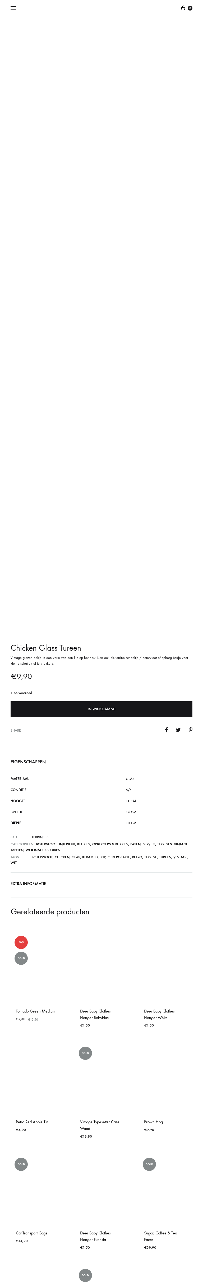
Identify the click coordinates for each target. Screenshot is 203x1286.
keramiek (90, 704)
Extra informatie (28, 730)
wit (14, 709)
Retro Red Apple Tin (32, 969)
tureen (165, 704)
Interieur (67, 691)
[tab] (28, 731)
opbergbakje (119, 704)
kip (103, 704)
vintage (180, 704)
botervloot (42, 704)
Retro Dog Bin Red (31, 1154)
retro (137, 704)
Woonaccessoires (43, 697)
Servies (149, 691)
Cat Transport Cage (32, 1079)
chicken (62, 704)
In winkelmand (102, 556)
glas (76, 704)
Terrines (164, 691)
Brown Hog (153, 969)
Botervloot (46, 691)
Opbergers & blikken (110, 691)
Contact (101, 1260)
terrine (150, 704)
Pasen (135, 691)
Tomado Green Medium (35, 857)
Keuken (83, 691)
